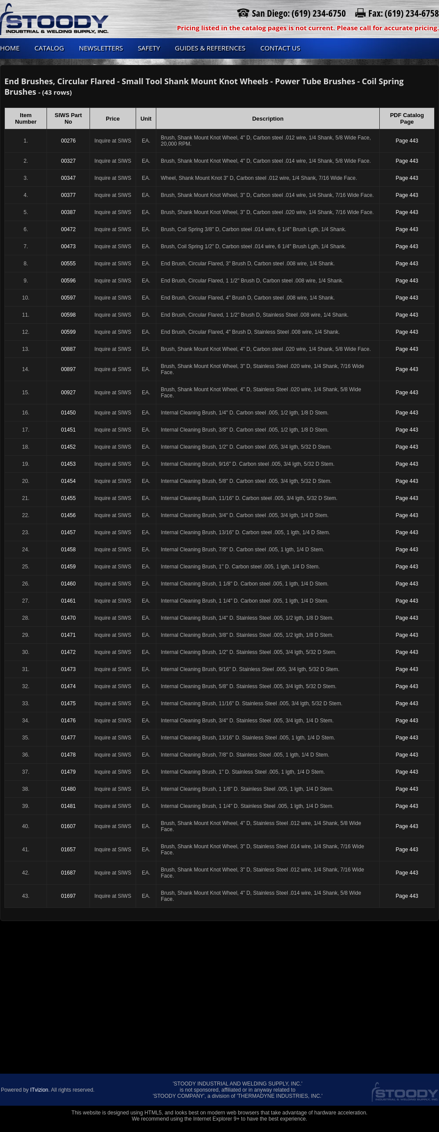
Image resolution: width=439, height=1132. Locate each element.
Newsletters (101, 47)
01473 (68, 669)
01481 (68, 806)
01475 (68, 703)
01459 (68, 567)
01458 (68, 549)
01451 (68, 430)
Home (10, 47)
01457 (68, 532)
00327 (68, 161)
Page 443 (407, 141)
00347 (68, 178)
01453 (68, 464)
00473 (68, 246)
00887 (68, 349)
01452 (68, 447)
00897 (68, 369)
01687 (68, 873)
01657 (68, 849)
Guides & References (210, 47)
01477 (68, 738)
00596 (68, 281)
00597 (68, 298)
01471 (68, 635)
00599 (68, 332)
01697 (68, 896)
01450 (68, 413)
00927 (68, 392)
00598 (68, 315)
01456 (68, 515)
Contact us (280, 47)
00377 (68, 195)
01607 (68, 826)
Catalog (49, 47)
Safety (149, 47)
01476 (68, 721)
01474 (68, 686)
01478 (68, 755)
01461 (68, 601)
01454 (68, 481)
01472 (68, 652)
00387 (68, 212)
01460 (68, 584)
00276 (68, 141)
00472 (68, 229)
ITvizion (39, 1090)
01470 (68, 618)
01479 (68, 772)
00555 (68, 264)
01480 (68, 789)
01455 (68, 498)
